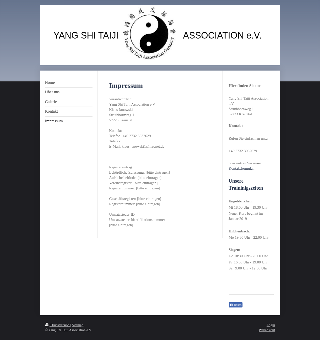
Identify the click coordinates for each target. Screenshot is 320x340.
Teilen (236, 305)
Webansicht (267, 330)
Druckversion (57, 325)
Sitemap (78, 325)
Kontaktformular (241, 168)
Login (271, 325)
